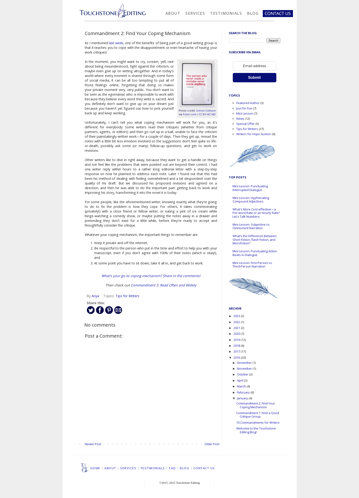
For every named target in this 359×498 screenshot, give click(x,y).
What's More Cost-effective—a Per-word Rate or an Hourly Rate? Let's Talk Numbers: (256, 213)
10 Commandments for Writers (258, 422)
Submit (254, 77)
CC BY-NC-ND (207, 114)
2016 (237, 357)
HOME (95, 468)
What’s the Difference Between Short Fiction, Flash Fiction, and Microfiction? (255, 239)
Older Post (211, 444)
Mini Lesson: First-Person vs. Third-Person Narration (253, 265)
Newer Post (93, 444)
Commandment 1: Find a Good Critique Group (257, 415)
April (240, 380)
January (243, 398)
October (243, 374)
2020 (237, 334)
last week (116, 43)
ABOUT (110, 468)
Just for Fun (244, 108)
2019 (237, 340)
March (242, 386)
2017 (237, 351)
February (244, 392)
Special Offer (245, 124)
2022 (237, 322)
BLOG (184, 468)
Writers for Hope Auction (253, 134)
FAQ (172, 468)
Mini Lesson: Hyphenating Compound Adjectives (251, 200)
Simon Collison (206, 110)
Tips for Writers (127, 296)
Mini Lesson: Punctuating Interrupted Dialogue (250, 188)
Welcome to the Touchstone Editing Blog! (256, 430)
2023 (237, 316)
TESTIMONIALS (153, 468)
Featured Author (247, 103)
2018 (237, 345)
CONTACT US (204, 468)
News (240, 118)
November (245, 368)
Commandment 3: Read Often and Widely (163, 285)
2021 (237, 328)
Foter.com (189, 114)
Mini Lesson (244, 113)
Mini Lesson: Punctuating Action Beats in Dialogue (255, 253)
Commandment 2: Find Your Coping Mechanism (255, 405)
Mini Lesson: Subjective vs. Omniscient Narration (251, 226)
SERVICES (128, 468)
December (244, 363)
